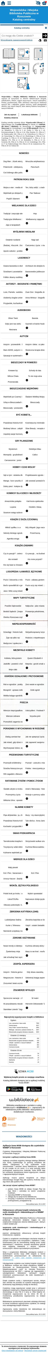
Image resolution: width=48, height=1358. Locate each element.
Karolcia (11, 1062)
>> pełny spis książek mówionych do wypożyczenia (24, 1259)
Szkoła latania (13, 1025)
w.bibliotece (23, 1107)
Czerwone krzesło (14, 1047)
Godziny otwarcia (11, 118)
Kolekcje (29, 40)
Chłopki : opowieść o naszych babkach (20, 1042)
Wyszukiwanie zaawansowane (13, 40)
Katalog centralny (22, 28)
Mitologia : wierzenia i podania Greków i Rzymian (23, 1030)
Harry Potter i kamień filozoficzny (18, 1027)
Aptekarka (12, 1060)
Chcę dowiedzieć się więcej (12, 1351)
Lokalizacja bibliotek (29, 115)
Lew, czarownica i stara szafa (17, 1023)
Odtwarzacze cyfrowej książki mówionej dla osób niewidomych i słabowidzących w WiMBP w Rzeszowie (23, 1212)
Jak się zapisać (10, 115)
